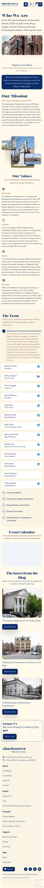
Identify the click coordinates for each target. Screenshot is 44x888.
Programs (7, 812)
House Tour (7, 796)
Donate (5, 842)
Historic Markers (9, 817)
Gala (4, 801)
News (5, 857)
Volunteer (6, 847)
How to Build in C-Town (11, 826)
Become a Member (10, 837)
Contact (6, 785)
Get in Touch (10, 737)
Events (30, 4)
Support (26, 4)
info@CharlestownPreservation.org (19, 757)
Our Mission (7, 771)
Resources (7, 862)
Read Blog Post (10, 627)
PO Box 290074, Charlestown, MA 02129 (20, 760)
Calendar (6, 781)
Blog (5, 853)
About (5, 766)
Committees (7, 776)
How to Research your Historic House (17, 806)
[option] (22, 82)
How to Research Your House (14, 821)
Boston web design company (16, 877)
